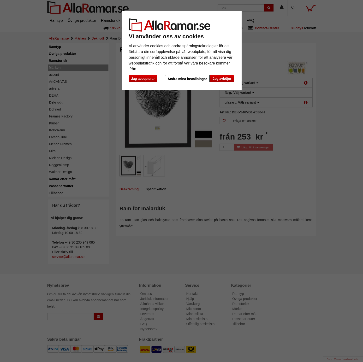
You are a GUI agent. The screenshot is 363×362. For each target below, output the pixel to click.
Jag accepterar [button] (143, 79)
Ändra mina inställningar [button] (187, 79)
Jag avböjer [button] (222, 79)
